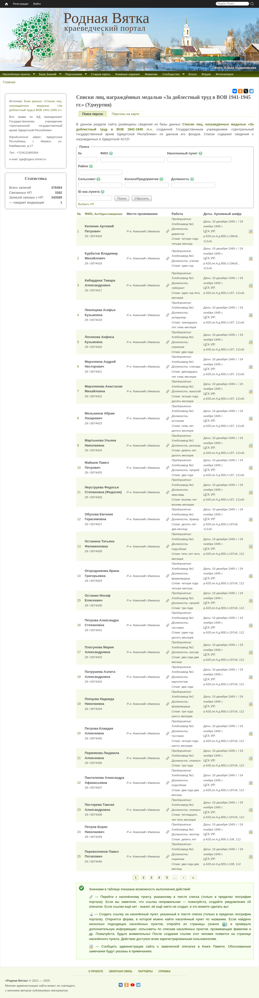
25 (79, 856)
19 (79, 704)
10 (79, 467)
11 (79, 492)
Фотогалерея (224, 74)
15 (79, 600)
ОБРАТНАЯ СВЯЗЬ (120, 971)
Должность (182, 179)
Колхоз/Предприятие (144, 179)
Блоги (192, 74)
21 (79, 758)
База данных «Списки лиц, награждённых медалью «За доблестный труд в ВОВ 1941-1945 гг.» (35, 105)
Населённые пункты (16, 74)
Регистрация (20, 4)
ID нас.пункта (91, 191)
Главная (9, 82)
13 (79, 546)
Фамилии (151, 74)
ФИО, (103, 214)
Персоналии (73, 74)
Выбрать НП (86, 204)
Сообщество (171, 74)
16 (79, 625)
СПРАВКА (164, 971)
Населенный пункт (185, 153)
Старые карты (100, 74)
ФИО (106, 153)
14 (79, 576)
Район (85, 166)
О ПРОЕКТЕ (96, 971)
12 (79, 519)
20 (79, 733)
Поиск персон (94, 114)
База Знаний (47, 74)
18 (79, 677)
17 (79, 652)
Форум (206, 74)
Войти (37, 4)
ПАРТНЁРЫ (145, 971)
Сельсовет (89, 179)
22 (79, 783)
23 (79, 810)
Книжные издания (127, 74)
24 (79, 832)
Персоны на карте (125, 114)
